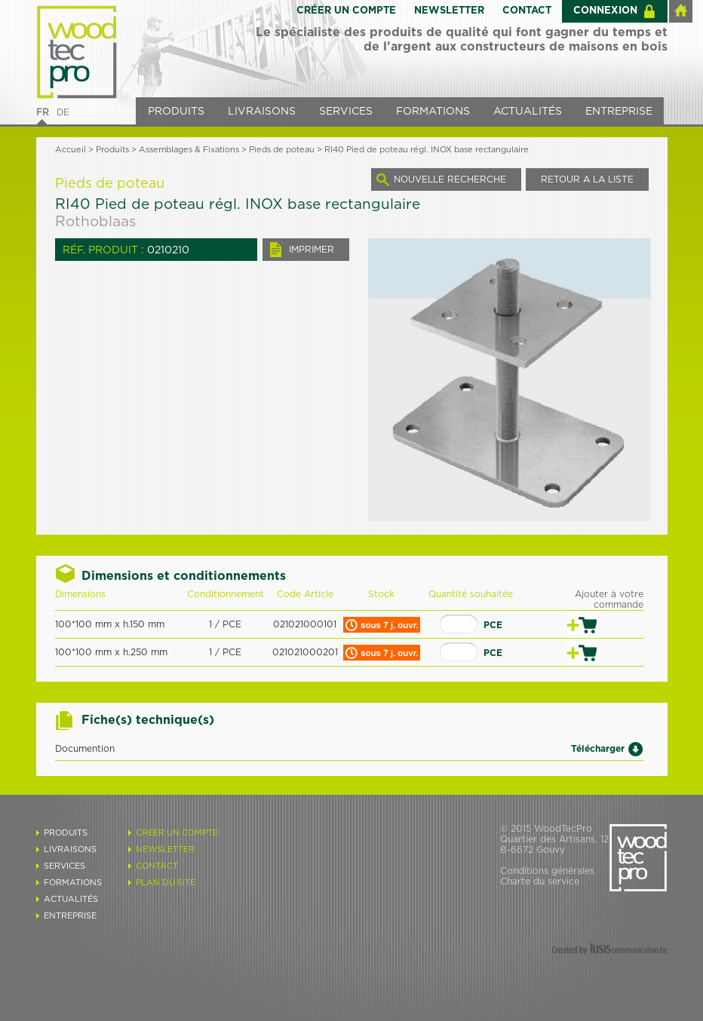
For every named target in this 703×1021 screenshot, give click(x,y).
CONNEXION (605, 11)
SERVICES (346, 111)
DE (63, 112)
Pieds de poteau (282, 150)
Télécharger (598, 748)
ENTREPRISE (618, 111)
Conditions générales (547, 870)
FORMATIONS (433, 111)
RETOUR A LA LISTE (587, 179)
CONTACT (526, 11)
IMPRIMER (311, 249)
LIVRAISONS (262, 111)
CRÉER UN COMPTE (346, 11)
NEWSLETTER (449, 11)
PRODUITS (176, 111)
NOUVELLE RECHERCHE (450, 179)
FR (42, 112)
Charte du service (539, 881)
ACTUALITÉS (527, 111)
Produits (112, 150)
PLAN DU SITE (165, 882)
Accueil (70, 150)
